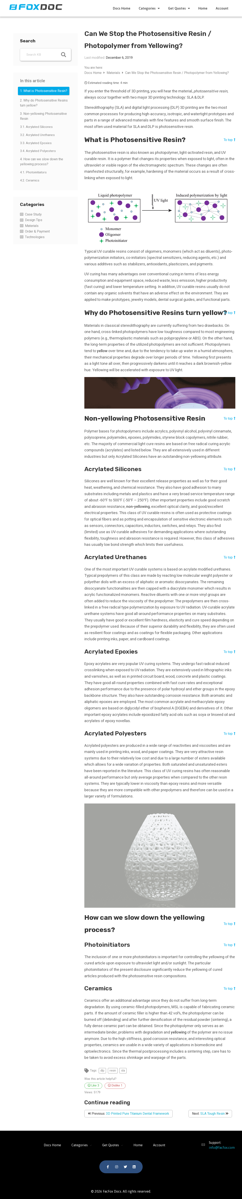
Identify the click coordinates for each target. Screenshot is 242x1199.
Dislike (115, 1085)
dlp (102, 1070)
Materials (32, 225)
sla (123, 1070)
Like (93, 1085)
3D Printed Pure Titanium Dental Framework (137, 1113)
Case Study (33, 214)
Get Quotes (179, 8)
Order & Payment (37, 231)
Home (202, 8)
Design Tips (33, 220)
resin (113, 1070)
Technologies (35, 237)
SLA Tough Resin (212, 1113)
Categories (149, 8)
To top (229, 139)
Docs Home (121, 8)
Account (222, 8)
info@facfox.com (219, 1147)
